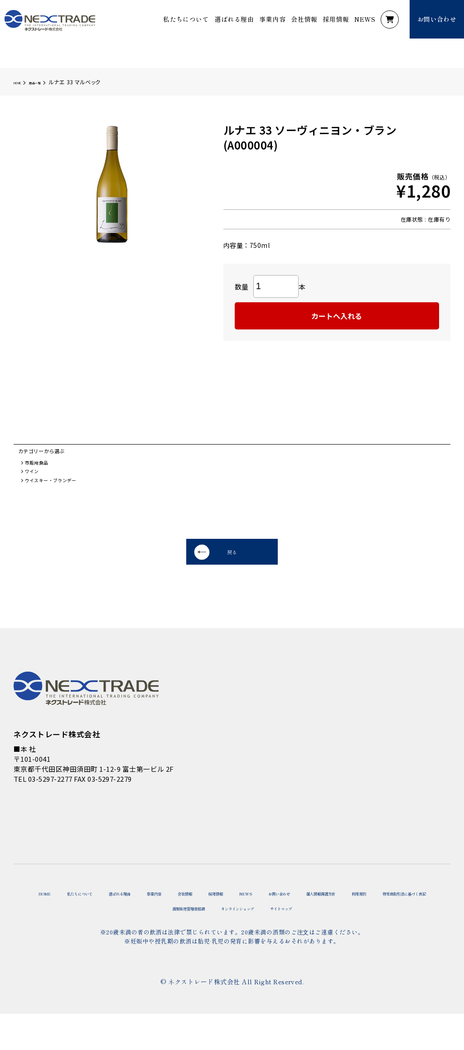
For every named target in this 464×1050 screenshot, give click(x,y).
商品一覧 (49, 82)
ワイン (35, 479)
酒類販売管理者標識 (271, 941)
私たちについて (186, 19)
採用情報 (336, 19)
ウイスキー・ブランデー (59, 490)
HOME (21, 82)
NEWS (364, 19)
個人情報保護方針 (51, 941)
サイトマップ (420, 941)
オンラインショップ (350, 941)
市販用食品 (41, 468)
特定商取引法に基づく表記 (182, 941)
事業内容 (272, 19)
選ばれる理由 (234, 19)
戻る (190, 569)
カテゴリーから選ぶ (49, 453)
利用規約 (109, 941)
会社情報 (304, 19)
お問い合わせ (401, 919)
